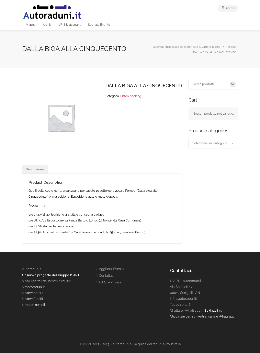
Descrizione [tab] (35, 169)
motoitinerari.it (35, 305)
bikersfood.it (34, 299)
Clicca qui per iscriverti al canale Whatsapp (202, 316)
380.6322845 (212, 310)
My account (70, 25)
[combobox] (213, 143)
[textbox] (213, 143)
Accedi (228, 8)
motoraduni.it (34, 287)
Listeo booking (130, 96)
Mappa (30, 25)
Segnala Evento (99, 25)
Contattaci (106, 276)
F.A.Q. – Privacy (110, 282)
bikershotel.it (34, 293)
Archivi (47, 25)
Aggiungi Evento (111, 269)
